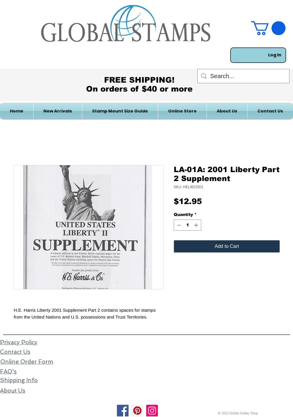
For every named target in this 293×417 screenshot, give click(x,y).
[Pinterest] (137, 410)
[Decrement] (178, 225)
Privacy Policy (18, 342)
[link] (268, 28)
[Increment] (196, 225)
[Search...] (243, 76)
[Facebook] (123, 410)
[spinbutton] (187, 225)
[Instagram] (152, 410)
